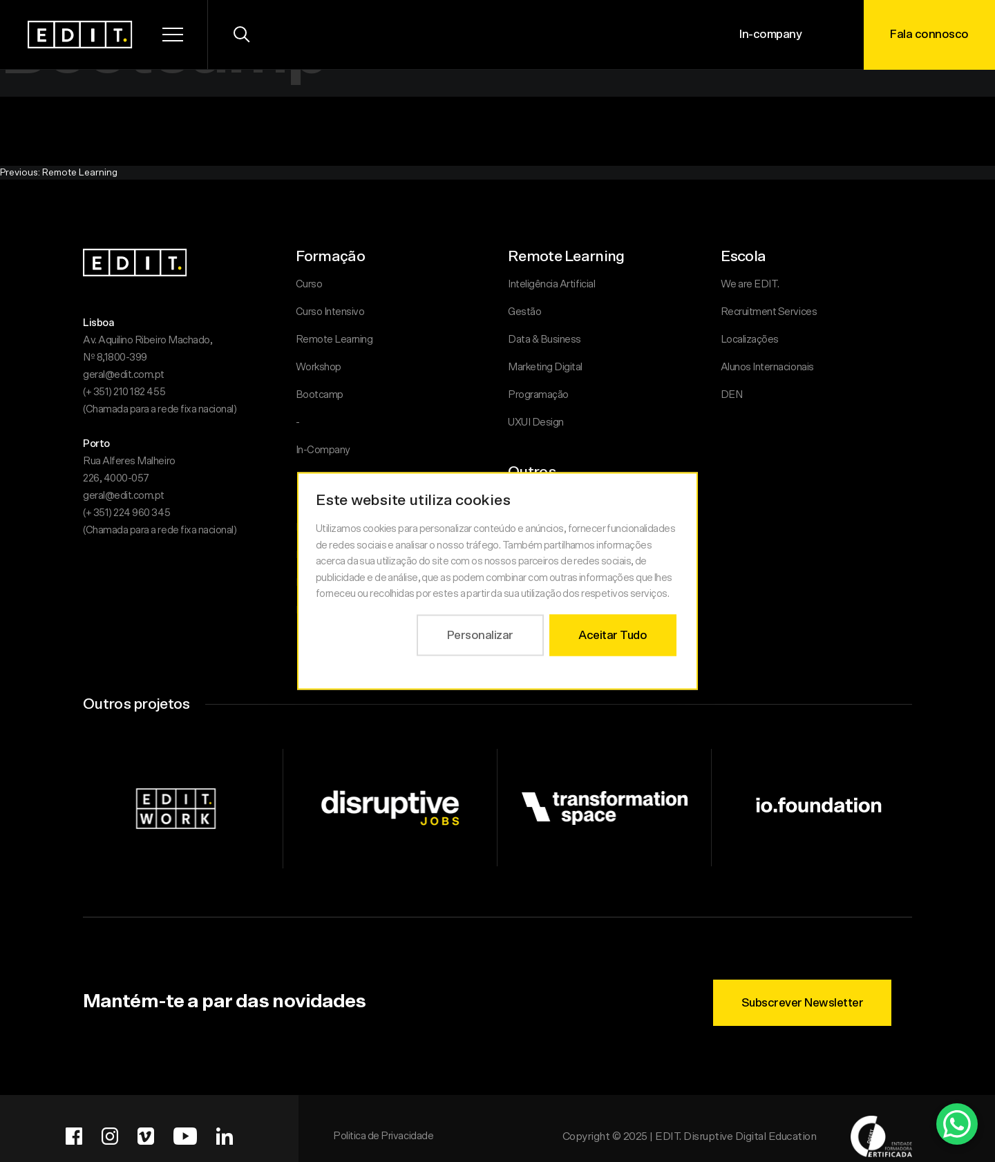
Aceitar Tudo (612, 634)
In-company (770, 34)
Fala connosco (929, 34)
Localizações (750, 339)
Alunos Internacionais (767, 367)
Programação (538, 395)
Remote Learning (334, 339)
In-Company (323, 450)
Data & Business (544, 339)
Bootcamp (319, 395)
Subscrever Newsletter (802, 1003)
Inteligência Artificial (551, 284)
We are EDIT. (750, 284)
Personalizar (480, 634)
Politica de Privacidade (383, 1136)
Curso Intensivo (330, 312)
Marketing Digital (545, 367)
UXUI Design (536, 422)
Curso (309, 284)
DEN (732, 395)
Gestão (524, 312)
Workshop (318, 367)
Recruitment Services (769, 312)
